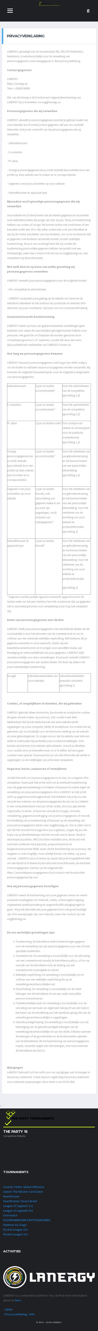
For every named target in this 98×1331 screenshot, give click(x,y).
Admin (9, 1309)
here (18, 1300)
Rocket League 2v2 (15, 1229)
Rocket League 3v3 (15, 1234)
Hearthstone (11, 1196)
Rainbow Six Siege (15, 1225)
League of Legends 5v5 (18, 1211)
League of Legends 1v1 (18, 1206)
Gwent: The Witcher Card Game (23, 1192)
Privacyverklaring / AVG (20, 1314)
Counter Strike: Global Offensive (23, 1187)
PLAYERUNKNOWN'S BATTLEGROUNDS (26, 1220)
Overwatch (10, 1215)
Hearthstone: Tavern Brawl (20, 1201)
